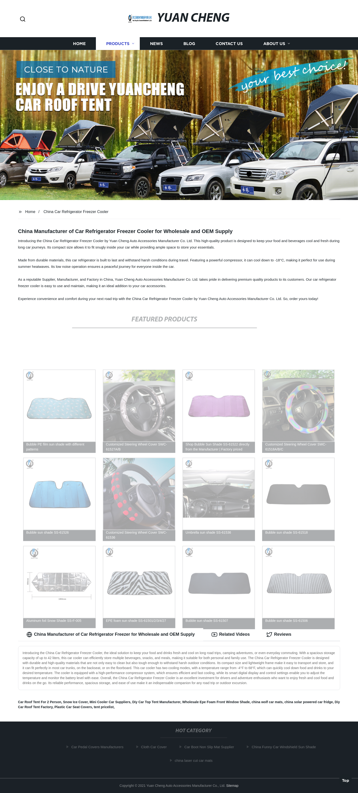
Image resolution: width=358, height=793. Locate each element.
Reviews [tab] (278, 634)
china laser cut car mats (195, 760)
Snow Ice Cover (75, 702)
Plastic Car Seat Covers (73, 707)
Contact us (229, 43)
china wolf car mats (267, 702)
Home (79, 43)
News (156, 43)
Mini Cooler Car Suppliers (110, 702)
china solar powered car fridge (308, 702)
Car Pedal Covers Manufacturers (99, 747)
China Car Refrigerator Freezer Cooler (75, 212)
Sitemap (232, 786)
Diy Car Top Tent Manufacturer (156, 702)
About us (274, 43)
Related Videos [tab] (231, 634)
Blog (189, 43)
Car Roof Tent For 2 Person (39, 702)
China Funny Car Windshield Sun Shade (285, 747)
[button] (22, 19)
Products (118, 43)
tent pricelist (104, 707)
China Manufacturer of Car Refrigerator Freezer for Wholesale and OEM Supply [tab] (110, 634)
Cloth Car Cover (155, 747)
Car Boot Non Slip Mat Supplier (211, 747)
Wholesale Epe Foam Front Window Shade (216, 702)
